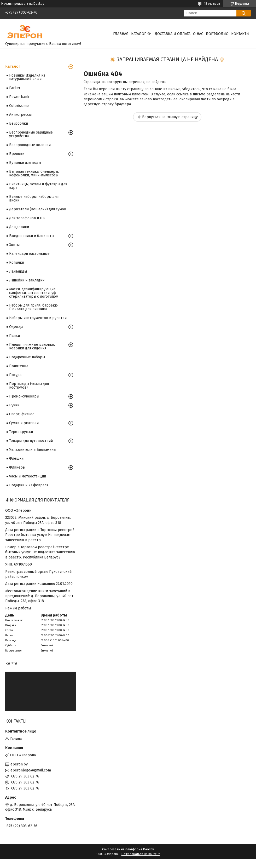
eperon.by (19, 764)
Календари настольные (29, 253)
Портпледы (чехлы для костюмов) (29, 386)
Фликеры (17, 467)
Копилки (16, 262)
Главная (121, 34)
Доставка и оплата (172, 34)
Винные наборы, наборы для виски (34, 198)
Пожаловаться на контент (140, 854)
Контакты (240, 34)
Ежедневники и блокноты (31, 236)
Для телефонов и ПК (27, 218)
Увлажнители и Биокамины (32, 449)
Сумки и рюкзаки (24, 423)
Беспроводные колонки (30, 145)
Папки (14, 335)
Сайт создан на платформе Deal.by (128, 849)
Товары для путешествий (31, 441)
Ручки (14, 405)
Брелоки (16, 154)
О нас (198, 34)
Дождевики (19, 227)
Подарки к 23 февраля (28, 485)
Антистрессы (20, 114)
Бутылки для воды (25, 162)
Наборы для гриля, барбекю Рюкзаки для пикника (33, 307)
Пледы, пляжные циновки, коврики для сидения (32, 346)
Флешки (16, 458)
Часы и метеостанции (27, 476)
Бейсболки (18, 123)
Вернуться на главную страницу (170, 117)
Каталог (138, 34)
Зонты (14, 245)
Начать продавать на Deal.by (22, 3)
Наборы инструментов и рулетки (38, 318)
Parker (14, 88)
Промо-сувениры (24, 396)
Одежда (16, 327)
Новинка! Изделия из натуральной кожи (27, 77)
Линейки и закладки (26, 280)
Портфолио (217, 34)
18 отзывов (212, 3)
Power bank (19, 97)
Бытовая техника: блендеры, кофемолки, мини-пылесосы (34, 173)
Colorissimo (19, 105)
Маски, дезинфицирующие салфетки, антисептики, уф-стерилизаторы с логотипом (33, 293)
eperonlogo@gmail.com (30, 770)
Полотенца (18, 366)
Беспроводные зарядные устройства (31, 134)
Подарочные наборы (27, 357)
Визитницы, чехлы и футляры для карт (38, 186)
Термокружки (21, 432)
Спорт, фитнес (21, 414)
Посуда (15, 375)
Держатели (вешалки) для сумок (37, 209)
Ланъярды (18, 271)
